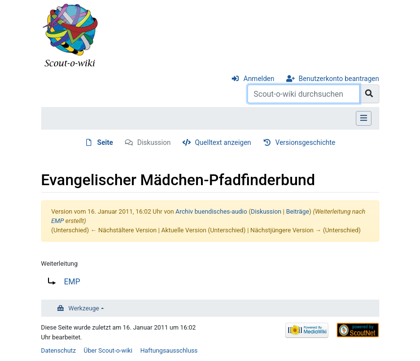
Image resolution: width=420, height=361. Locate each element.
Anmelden (259, 79)
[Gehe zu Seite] (369, 93)
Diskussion (154, 142)
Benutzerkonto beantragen (338, 79)
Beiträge (297, 211)
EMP (57, 220)
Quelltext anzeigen (223, 142)
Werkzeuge (84, 308)
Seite (105, 142)
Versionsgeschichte (305, 142)
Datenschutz (58, 350)
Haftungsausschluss (169, 350)
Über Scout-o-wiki (108, 350)
